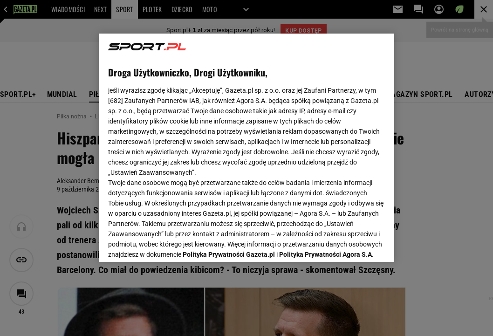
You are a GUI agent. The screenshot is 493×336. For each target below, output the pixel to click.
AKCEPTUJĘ (353, 243)
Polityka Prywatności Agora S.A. (326, 143)
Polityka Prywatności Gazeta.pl (229, 143)
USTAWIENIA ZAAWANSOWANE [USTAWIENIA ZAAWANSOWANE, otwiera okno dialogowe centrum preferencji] (168, 243)
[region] (247, 148)
